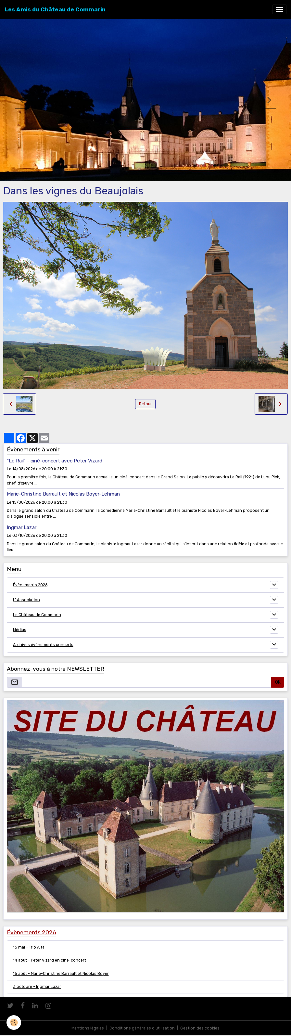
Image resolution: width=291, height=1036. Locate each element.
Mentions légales (87, 1028)
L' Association (26, 600)
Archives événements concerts (43, 644)
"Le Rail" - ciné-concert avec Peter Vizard (54, 461)
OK (278, 682)
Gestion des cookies (200, 1028)
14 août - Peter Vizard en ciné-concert (49, 960)
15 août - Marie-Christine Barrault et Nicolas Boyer (61, 973)
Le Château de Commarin (37, 615)
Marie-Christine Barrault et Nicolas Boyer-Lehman (63, 494)
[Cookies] (13, 1022)
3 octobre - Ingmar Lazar (37, 986)
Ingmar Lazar (21, 527)
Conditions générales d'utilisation (142, 1028)
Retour (145, 404)
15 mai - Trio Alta (28, 947)
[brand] (55, 9)
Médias (19, 630)
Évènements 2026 (30, 585)
